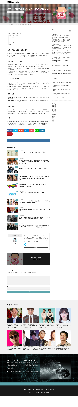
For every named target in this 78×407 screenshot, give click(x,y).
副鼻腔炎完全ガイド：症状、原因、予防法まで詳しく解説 (61, 38)
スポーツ (53, 116)
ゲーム (53, 115)
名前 (7, 286)
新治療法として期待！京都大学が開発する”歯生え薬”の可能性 (61, 39)
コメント (9, 274)
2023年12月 (54, 107)
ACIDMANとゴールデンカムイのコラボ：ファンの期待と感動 (33, 152)
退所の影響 (10, 40)
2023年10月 (54, 109)
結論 (9, 44)
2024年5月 (54, 104)
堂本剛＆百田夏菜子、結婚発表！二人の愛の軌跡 (47, 349)
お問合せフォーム (40, 389)
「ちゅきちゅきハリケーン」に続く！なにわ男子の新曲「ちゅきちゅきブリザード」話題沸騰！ (34, 185)
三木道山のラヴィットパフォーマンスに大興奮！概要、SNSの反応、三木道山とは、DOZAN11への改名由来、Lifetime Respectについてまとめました (34, 162)
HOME (9, 24)
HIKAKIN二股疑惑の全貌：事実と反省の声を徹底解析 (14, 349)
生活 (53, 119)
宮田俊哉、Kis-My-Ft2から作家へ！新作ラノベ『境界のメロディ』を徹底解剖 (30, 349)
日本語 (21, 1)
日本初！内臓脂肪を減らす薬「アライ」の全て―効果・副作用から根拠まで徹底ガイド (61, 41)
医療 (53, 118)
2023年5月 (54, 110)
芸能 (70, 8)
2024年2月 (54, 106)
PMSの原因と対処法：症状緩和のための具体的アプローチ (61, 36)
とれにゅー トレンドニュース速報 (42, 392)
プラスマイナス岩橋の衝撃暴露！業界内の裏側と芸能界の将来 (30, 326)
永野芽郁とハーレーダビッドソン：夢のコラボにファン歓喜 (32, 168)
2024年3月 (54, 105)
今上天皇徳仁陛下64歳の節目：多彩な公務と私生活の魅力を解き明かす (34, 209)
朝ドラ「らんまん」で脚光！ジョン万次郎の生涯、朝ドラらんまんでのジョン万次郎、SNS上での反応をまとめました (34, 218)
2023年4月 (54, 111)
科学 (53, 120)
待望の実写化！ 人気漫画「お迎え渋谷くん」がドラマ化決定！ (47, 326)
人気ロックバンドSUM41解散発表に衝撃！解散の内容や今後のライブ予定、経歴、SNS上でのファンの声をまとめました (34, 226)
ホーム (25, 389)
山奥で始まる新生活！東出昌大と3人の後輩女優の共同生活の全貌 (63, 349)
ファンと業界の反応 (12, 38)
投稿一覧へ (36, 247)
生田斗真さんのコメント (13, 36)
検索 (53, 29)
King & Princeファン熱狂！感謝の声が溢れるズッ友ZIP (31, 192)
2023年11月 (54, 108)
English (25, 1)
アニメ (53, 115)
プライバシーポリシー (49, 389)
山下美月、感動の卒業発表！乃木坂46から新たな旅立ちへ (63, 326)
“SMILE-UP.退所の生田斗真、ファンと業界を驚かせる (22, 24)
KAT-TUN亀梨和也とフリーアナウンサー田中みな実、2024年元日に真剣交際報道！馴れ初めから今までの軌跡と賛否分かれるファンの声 (34, 178)
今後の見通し (11, 42)
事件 (53, 117)
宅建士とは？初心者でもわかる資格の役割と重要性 (61, 35)
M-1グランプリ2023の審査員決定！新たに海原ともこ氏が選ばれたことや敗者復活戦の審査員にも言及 (34, 201)
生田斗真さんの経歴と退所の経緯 (14, 33)
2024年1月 (54, 107)
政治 (53, 119)
